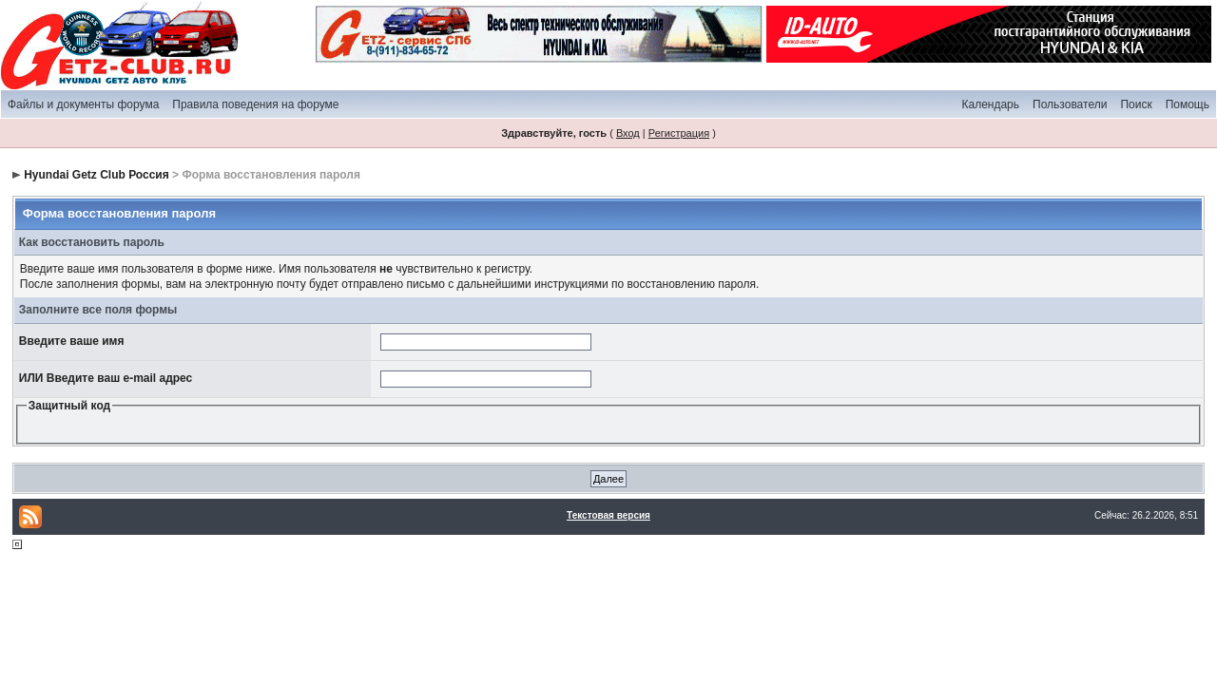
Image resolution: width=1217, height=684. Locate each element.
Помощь (1187, 104)
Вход (628, 133)
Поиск (1135, 104)
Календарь (990, 104)
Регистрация (678, 133)
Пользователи (1070, 104)
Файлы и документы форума (83, 104)
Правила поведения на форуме (255, 104)
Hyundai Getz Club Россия (96, 174)
